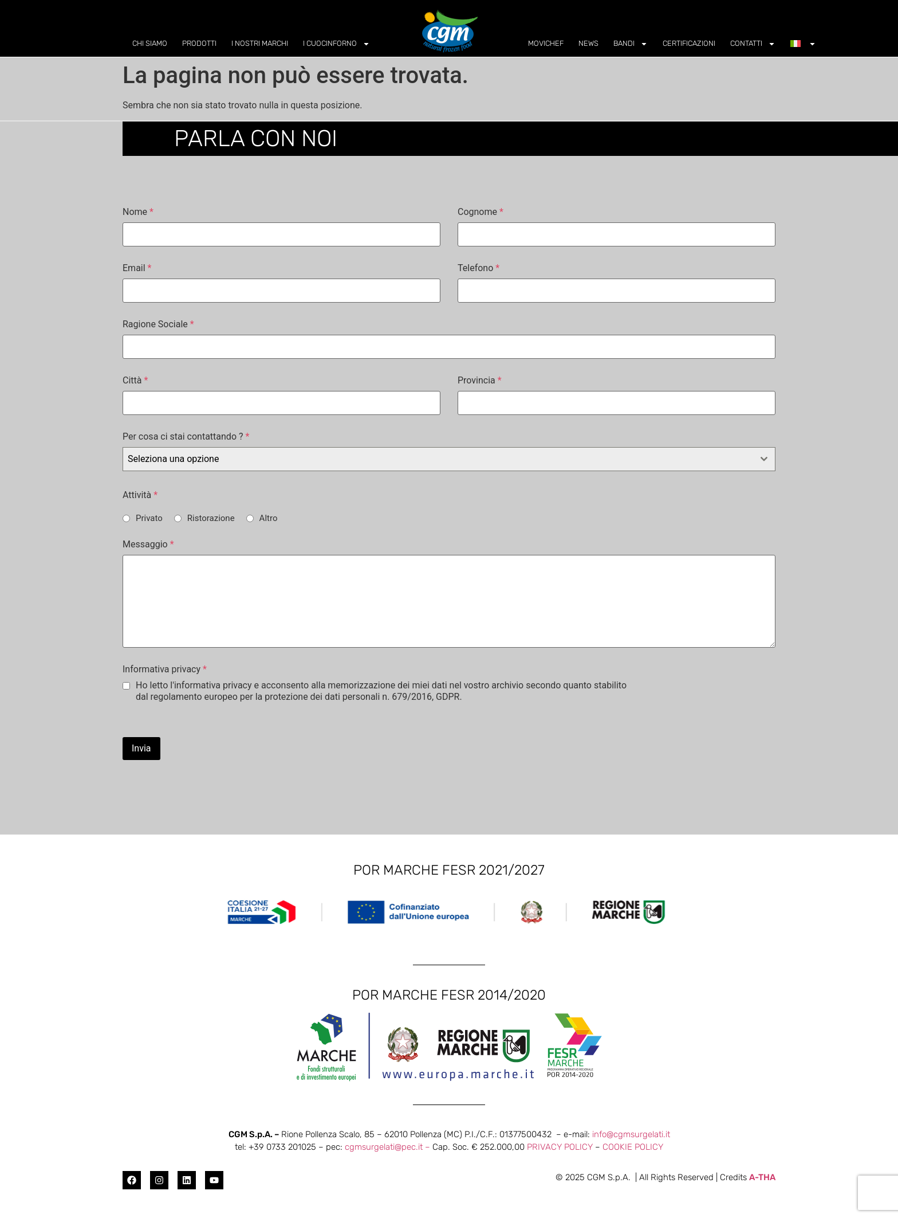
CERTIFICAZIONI (689, 43)
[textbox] (438, 459)
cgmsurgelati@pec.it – (388, 1147)
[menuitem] (803, 43)
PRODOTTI (199, 43)
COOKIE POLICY (632, 1147)
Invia (141, 748)
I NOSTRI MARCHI (259, 43)
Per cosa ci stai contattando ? (186, 436)
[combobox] (449, 459)
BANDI (630, 43)
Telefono (478, 268)
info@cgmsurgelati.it (631, 1134)
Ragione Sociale (158, 324)
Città (135, 380)
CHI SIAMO (149, 43)
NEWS (588, 43)
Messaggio (148, 544)
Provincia (480, 380)
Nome (138, 212)
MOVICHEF (546, 43)
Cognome (480, 212)
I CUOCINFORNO (336, 43)
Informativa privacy (165, 669)
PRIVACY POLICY (560, 1147)
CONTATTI (752, 43)
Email (137, 268)
